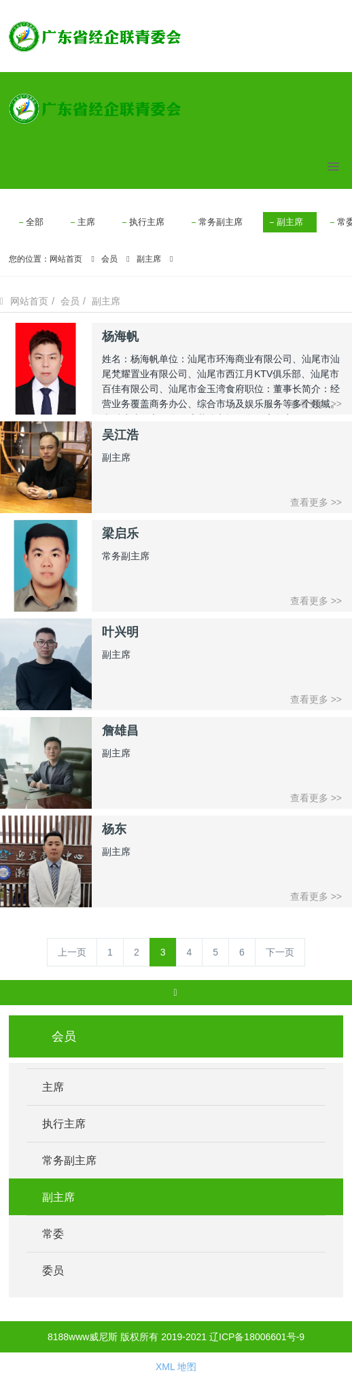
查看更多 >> (316, 502)
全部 (34, 222)
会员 (109, 259)
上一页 (72, 952)
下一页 (280, 952)
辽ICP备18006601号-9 (256, 1336)
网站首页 (66, 259)
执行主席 (146, 222)
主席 (86, 222)
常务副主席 (220, 222)
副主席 (290, 222)
